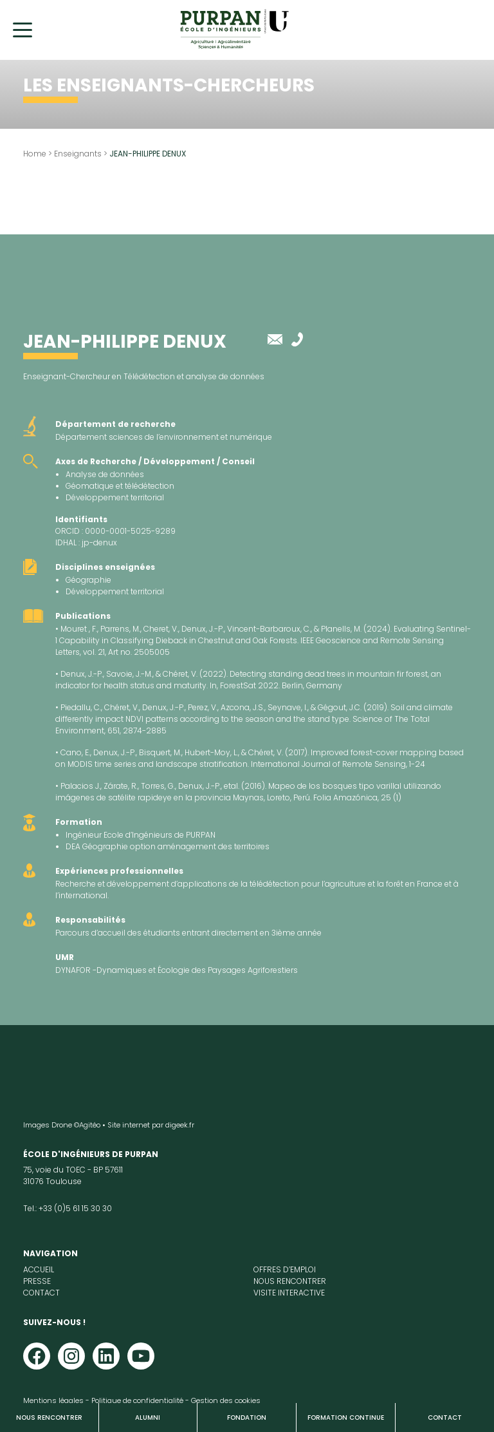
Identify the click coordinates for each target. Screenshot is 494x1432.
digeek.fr (179, 1125)
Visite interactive (289, 1292)
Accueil (38, 1269)
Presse (37, 1281)
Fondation (246, 1417)
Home (34, 153)
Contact (445, 1417)
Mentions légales (53, 1400)
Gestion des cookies (226, 1400)
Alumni (147, 1417)
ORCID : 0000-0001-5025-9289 (115, 530)
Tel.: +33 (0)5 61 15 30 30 (67, 1208)
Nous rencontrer (49, 1417)
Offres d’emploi (284, 1269)
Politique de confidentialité (137, 1400)
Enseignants (78, 153)
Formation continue (345, 1417)
